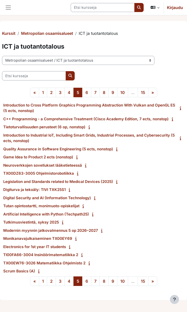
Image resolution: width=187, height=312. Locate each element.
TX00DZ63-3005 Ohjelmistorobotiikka (38, 173)
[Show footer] (174, 299)
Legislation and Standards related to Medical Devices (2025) (58, 181)
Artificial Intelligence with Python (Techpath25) (46, 214)
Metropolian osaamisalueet (47, 33)
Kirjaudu (175, 7)
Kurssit (9, 33)
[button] (155, 7)
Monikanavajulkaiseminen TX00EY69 (37, 238)
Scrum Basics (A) (19, 271)
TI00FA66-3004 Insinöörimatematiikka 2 (40, 254)
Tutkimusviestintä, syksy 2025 (31, 222)
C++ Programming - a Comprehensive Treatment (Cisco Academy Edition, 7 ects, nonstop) (86, 119)
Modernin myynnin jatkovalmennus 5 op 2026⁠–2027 (50, 230)
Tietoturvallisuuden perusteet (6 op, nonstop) (44, 127)
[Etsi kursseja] (103, 7)
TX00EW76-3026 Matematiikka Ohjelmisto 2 (44, 263)
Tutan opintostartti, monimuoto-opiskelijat (41, 205)
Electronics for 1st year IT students (34, 246)
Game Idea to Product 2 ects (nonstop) (38, 157)
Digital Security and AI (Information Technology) (47, 197)
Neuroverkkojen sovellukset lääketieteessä (42, 165)
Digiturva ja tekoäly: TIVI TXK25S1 (34, 189)
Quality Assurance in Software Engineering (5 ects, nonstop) (58, 149)
